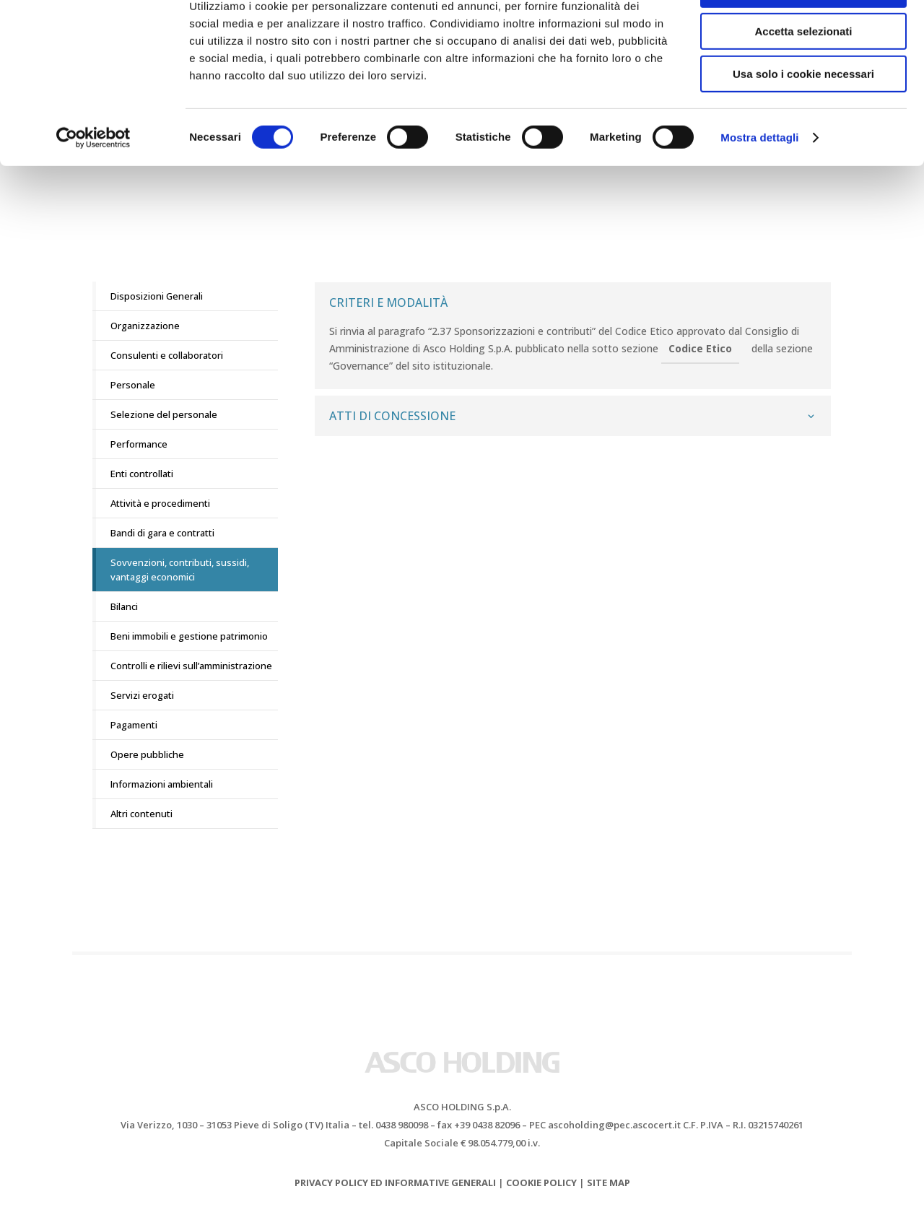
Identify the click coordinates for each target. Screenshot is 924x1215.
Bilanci (124, 606)
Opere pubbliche (147, 754)
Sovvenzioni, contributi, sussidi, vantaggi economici (179, 569)
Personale (132, 384)
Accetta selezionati (803, 78)
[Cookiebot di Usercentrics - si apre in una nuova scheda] (93, 184)
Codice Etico (700, 348)
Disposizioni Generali (156, 295)
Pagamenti (133, 724)
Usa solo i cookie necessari (803, 120)
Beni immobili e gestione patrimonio (189, 636)
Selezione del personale (163, 414)
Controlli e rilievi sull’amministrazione (191, 665)
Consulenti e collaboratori (166, 355)
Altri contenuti (141, 813)
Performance (138, 443)
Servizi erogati (142, 695)
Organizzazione (145, 325)
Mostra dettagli (759, 184)
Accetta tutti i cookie (804, 36)
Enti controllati (141, 473)
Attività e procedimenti (160, 503)
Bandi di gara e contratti (162, 532)
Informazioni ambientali (161, 784)
